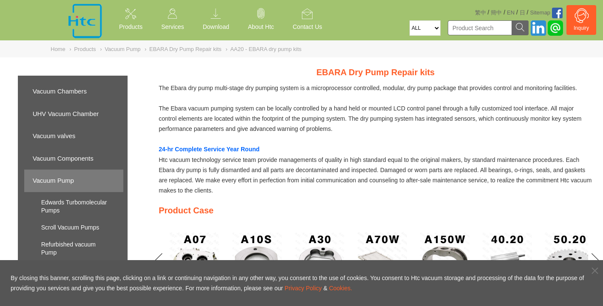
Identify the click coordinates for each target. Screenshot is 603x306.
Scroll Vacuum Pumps (70, 227)
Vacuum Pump (53, 180)
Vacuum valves (54, 135)
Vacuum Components (63, 158)
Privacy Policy (302, 288)
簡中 (496, 12)
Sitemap (540, 12)
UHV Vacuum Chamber (66, 113)
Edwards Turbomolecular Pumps (74, 206)
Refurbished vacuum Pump (68, 248)
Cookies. (340, 288)
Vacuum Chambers (60, 91)
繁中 (480, 12)
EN (511, 12)
